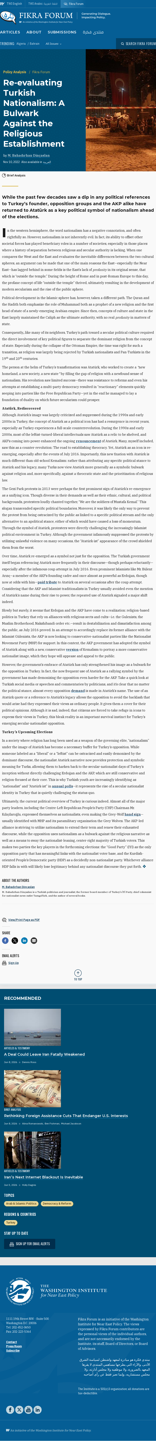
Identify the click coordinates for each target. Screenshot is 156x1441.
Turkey (10, 1222)
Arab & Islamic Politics (21, 1203)
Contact (11, 1342)
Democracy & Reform (57, 1203)
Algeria (21, 43)
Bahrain (34, 43)
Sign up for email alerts (30, 1243)
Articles (10, 32)
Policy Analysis (15, 72)
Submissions (62, 32)
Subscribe (13, 1350)
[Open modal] (138, 43)
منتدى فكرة (93, 32)
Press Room (14, 1346)
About (34, 32)
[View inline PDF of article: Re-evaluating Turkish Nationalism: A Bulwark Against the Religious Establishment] (78, 919)
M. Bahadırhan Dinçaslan (29, 155)
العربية (47, 162)
